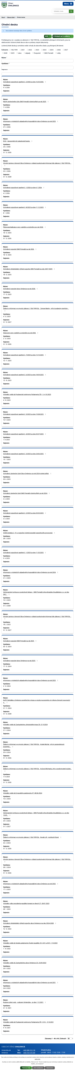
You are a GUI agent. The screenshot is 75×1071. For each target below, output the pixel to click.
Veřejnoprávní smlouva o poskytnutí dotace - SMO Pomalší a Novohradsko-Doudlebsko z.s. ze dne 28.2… (36, 593)
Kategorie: (5, 50)
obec (20, 53)
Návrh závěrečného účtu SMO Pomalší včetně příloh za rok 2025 (26, 102)
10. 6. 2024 (6, 799)
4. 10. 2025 (6, 400)
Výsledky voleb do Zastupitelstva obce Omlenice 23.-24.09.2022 (24, 963)
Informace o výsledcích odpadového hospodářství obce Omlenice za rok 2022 (31, 884)
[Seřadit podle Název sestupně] (7, 57)
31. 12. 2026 (7, 152)
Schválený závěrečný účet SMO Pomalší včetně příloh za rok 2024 (26, 493)
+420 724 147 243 (29, 1053)
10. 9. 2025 (6, 420)
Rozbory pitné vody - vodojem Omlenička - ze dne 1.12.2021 (24, 1002)
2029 (12, 53)
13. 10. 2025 (7, 380)
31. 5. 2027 (6, 826)
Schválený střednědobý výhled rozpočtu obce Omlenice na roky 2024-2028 (30, 923)
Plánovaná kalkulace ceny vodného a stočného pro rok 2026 (24, 227)
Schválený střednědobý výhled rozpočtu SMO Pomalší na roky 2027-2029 (29, 269)
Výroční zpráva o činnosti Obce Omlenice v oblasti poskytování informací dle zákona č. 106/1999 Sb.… (37, 164)
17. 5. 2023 (6, 889)
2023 (37, 50)
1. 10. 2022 (6, 949)
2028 (5, 53)
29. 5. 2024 (6, 821)
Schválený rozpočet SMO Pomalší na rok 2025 (20, 641)
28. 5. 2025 (6, 538)
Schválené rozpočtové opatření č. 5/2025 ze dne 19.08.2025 (25, 414)
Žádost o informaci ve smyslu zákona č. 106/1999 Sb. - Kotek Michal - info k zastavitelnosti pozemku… (33, 746)
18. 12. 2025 (7, 233)
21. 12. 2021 (7, 1008)
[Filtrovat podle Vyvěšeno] (37, 67)
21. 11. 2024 (7, 708)
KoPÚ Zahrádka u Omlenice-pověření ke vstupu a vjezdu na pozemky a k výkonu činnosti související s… (36, 701)
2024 (44, 50)
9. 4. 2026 (6, 87)
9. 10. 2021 (6, 1028)
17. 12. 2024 (7, 666)
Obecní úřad (11, 17)
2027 (66, 50)
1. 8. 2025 (6, 440)
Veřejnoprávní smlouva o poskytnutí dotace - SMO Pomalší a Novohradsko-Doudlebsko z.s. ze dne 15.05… (36, 814)
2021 (23, 50)
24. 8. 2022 (6, 988)
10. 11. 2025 (7, 361)
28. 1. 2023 (6, 909)
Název (4, 58)
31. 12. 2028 (7, 177)
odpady (27, 53)
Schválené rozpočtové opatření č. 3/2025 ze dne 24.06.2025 (25, 454)
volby (59, 53)
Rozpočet (37, 53)
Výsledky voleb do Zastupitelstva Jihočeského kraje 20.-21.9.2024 (25, 725)
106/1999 (14, 50)
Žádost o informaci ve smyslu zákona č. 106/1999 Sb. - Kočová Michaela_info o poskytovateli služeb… (37, 770)
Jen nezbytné (38, 1068)
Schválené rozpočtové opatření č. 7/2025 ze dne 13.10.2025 (25, 355)
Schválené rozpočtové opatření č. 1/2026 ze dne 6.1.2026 (24, 188)
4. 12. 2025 (6, 316)
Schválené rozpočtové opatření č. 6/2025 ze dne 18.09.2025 (25, 375)
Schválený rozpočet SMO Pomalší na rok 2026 (20, 249)
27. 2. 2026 (6, 127)
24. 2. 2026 (6, 147)
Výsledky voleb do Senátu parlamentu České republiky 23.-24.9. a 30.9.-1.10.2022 (30, 943)
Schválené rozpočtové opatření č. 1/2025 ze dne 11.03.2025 (25, 553)
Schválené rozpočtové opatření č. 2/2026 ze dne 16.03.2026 (25, 82)
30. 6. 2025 (6, 479)
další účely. (37, 1059)
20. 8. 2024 (6, 752)
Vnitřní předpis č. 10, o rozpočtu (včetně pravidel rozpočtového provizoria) (29, 533)
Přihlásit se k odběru (63, 36)
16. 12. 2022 (7, 929)
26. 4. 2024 (6, 843)
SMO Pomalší (48, 53)
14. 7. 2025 (6, 459)
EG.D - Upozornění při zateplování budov (18, 141)
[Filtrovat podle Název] (37, 61)
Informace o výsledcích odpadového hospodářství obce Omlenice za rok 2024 (31, 572)
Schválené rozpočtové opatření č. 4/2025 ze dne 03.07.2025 (25, 434)
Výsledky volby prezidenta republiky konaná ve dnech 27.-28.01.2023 (26, 903)
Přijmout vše (26, 1068)
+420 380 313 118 (29, 1050)
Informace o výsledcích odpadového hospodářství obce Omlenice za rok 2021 (31, 983)
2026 (59, 50)
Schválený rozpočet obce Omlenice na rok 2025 (20, 661)
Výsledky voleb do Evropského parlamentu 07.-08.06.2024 (22, 793)
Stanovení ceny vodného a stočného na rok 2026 (21, 333)
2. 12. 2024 (6, 686)
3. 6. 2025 (6, 499)
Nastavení (50, 1068)
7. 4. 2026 (6, 107)
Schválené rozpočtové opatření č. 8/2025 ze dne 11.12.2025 (25, 207)
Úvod (3, 17)
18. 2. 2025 (6, 624)
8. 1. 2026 (6, 213)
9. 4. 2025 (6, 558)
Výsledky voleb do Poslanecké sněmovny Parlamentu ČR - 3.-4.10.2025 (27, 394)
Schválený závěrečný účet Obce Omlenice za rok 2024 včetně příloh (27, 474)
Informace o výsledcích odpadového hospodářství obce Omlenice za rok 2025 (31, 121)
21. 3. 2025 (6, 578)
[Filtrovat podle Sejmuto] (37, 74)
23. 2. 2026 (6, 171)
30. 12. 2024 (7, 647)
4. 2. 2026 (6, 193)
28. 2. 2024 (6, 867)
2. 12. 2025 (6, 339)
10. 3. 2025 (6, 600)
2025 (51, 50)
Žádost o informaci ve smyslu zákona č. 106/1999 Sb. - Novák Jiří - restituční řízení (32, 837)
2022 (30, 50)
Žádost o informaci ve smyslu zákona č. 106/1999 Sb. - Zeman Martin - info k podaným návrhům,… (36, 310)
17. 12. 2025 (7, 294)
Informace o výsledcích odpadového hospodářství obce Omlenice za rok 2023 (31, 680)
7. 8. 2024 (6, 777)
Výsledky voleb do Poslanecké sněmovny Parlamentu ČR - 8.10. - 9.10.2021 (28, 1022)
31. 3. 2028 (6, 606)
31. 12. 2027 (7, 322)
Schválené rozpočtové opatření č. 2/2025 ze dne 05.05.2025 (25, 513)
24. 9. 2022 (6, 968)
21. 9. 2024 (6, 730)
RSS (48, 36)
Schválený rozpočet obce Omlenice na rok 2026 (20, 289)
